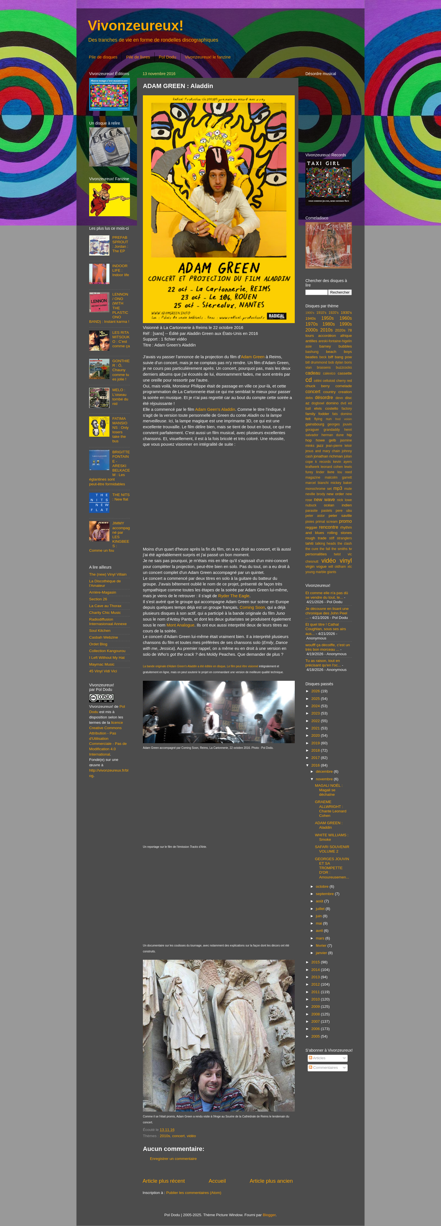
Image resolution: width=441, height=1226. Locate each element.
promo (345, 521)
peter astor (315, 516)
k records (323, 462)
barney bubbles (335, 346)
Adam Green (252, 357)
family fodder (317, 414)
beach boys (339, 352)
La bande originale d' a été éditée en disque (184, 666)
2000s (311, 329)
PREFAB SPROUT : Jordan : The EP (120, 244)
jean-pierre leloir (339, 446)
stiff (331, 538)
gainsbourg (314, 424)
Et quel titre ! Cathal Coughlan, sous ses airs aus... (325, 628)
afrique (346, 335)
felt (307, 419)
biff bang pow (340, 357)
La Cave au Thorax (105, 606)
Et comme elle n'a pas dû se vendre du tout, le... (326, 595)
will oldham (337, 567)
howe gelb (326, 440)
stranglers (344, 538)
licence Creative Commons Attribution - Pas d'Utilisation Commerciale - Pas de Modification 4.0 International (108, 738)
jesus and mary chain (322, 451)
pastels (326, 511)
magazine (312, 477)
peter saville (340, 515)
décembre (325, 771)
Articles (317, 1058)
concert (178, 1136)
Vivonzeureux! (136, 25)
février (321, 945)
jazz (320, 445)
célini (318, 381)
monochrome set (318, 489)
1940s (310, 318)
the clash (345, 544)
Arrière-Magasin (102, 592)
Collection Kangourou (107, 651)
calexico (329, 373)
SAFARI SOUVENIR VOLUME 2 (332, 849)
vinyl (346, 560)
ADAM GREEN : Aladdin (329, 825)
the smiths (340, 549)
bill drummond (316, 362)
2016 (316, 765)
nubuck (310, 505)
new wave (324, 499)
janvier (322, 953)
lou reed (345, 472)
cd (308, 379)
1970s (311, 323)
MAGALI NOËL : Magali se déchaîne (329, 790)
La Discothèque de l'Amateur (105, 583)
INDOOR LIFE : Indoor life (120, 270)
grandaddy (332, 430)
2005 (316, 1036)
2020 (316, 735)
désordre (324, 397)
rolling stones (339, 533)
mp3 (337, 488)
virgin (309, 566)
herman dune (332, 435)
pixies (309, 522)
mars (320, 938)
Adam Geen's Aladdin (215, 409)
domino (332, 403)
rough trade (316, 538)
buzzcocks (344, 367)
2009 (316, 1006)
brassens (324, 367)
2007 (316, 1021)
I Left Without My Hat (107, 657)
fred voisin (343, 419)
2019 (316, 743)
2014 (316, 970)
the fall (325, 549)
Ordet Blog (98, 644)
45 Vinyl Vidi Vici (103, 671)
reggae (311, 527)
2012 (316, 984)
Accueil (217, 1181)
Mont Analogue (180, 625)
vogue (321, 566)
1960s (345, 318)
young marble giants (320, 572)
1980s (328, 323)
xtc (349, 567)
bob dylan (335, 362)
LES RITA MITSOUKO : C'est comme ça (121, 339)
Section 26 (98, 599)
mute (348, 489)
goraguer (312, 430)
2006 (316, 1029)
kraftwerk (312, 467)
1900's (309, 312)
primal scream (327, 522)
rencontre (328, 526)
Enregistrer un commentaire (173, 1159)
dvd (343, 403)
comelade (343, 386)
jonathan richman (328, 456)
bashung (312, 352)
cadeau (312, 372)
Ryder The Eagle (233, 596)
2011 (316, 992)
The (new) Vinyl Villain (108, 574)
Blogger (269, 1215)
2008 (316, 1014)
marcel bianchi (316, 483)
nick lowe (344, 500)
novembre (325, 779)
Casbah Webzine (103, 637)
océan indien (338, 505)
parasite (311, 511)
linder (320, 472)
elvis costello (326, 408)
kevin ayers (342, 462)
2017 (316, 758)
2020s (340, 330)
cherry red (344, 381)
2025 (316, 699)
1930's (346, 312)
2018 (316, 750)
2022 (316, 721)
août (320, 901)
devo (339, 398)
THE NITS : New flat (121, 497)
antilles (311, 341)
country (329, 392)
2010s (165, 1136)
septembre (325, 894)
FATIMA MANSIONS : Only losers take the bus (120, 429)
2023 (316, 713)
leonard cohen (332, 467)
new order (335, 494)
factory (347, 409)
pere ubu (344, 511)
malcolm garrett (338, 477)
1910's (321, 313)
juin (319, 916)
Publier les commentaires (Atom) (193, 1193)
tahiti (309, 543)
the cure (311, 549)
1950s (327, 318)
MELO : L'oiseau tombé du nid (120, 397)
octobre (323, 886)
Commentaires (323, 1067)
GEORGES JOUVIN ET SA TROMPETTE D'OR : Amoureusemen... (332, 868)
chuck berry (317, 386)
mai (319, 923)
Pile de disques (103, 57)
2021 (316, 728)
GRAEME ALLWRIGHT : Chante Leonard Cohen (330, 809)
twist (337, 554)
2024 (316, 706)
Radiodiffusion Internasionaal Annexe (108, 621)
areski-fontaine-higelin (335, 341)
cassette (345, 373)
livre (330, 472)
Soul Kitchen (100, 630)
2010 (316, 999)
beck (323, 357)
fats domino (342, 414)
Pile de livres (138, 57)
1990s (345, 323)
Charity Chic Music (105, 612)
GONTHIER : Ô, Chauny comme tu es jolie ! (121, 370)
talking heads (325, 544)
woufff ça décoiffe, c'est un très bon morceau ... (327, 647)
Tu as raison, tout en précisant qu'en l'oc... (323, 663)
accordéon (327, 335)
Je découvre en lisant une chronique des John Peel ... (327, 613)
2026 (316, 691)
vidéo (191, 1136)
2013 (316, 977)
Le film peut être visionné (242, 666)
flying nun (323, 419)
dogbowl (317, 403)
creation (345, 392)
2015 (316, 962)
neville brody (315, 494)
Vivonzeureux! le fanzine (208, 57)
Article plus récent (164, 1181)
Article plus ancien (271, 1181)
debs (309, 398)
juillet (321, 909)
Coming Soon (252, 607)
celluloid (329, 381)
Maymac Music (101, 664)
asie (308, 346)
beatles (311, 357)
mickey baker (341, 483)
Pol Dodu (167, 57)
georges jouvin (339, 424)
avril (320, 930)
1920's (333, 313)
